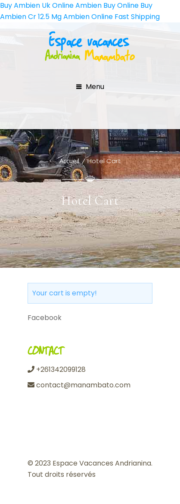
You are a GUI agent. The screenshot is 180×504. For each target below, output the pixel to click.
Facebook (45, 318)
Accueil (69, 160)
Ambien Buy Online (107, 5)
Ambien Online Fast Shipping (111, 17)
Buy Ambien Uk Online (37, 5)
